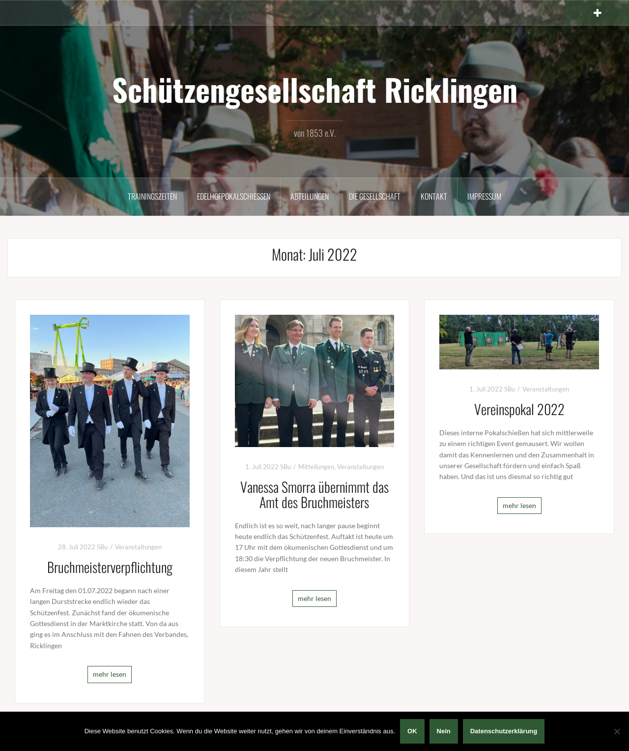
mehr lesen (109, 674)
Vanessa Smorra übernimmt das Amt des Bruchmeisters (314, 494)
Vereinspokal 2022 (519, 409)
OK (412, 731)
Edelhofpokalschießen (233, 196)
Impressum (484, 196)
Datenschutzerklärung (504, 731)
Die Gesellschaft (374, 196)
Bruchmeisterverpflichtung (109, 567)
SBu (102, 547)
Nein (444, 731)
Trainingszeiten (152, 196)
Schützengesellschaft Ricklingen (314, 89)
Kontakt (434, 196)
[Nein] (617, 731)
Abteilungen (309, 196)
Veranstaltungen (138, 547)
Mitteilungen (316, 467)
